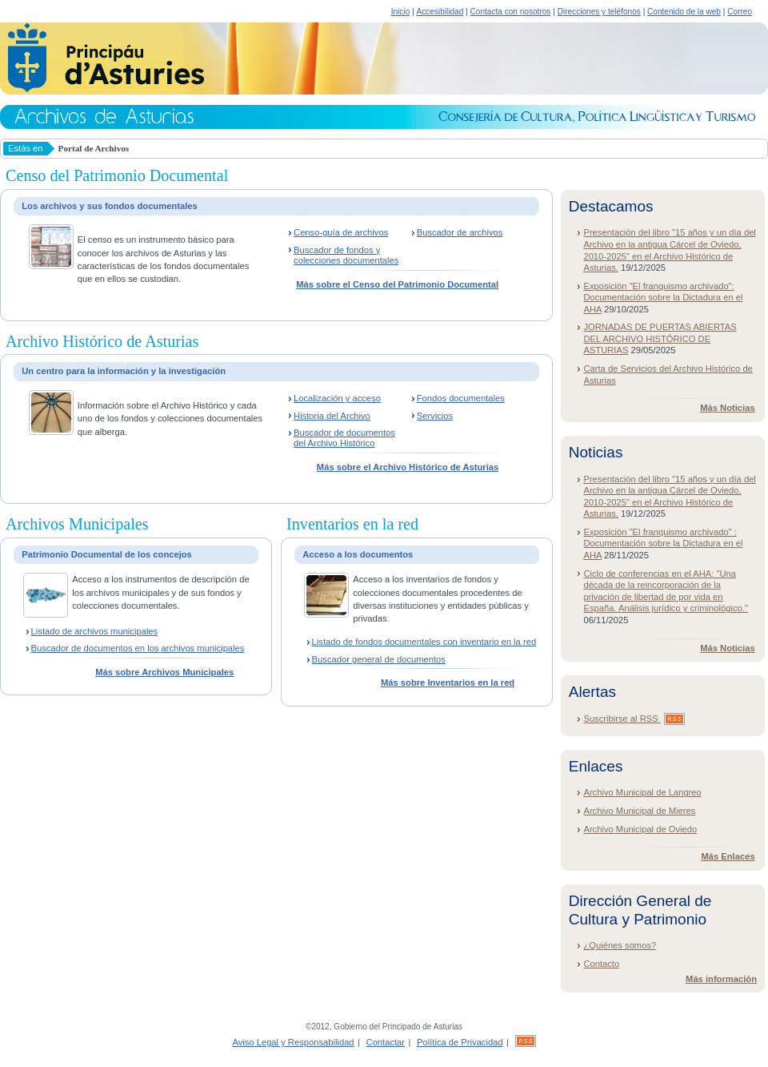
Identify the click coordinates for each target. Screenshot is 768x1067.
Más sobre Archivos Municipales (164, 672)
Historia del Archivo (332, 416)
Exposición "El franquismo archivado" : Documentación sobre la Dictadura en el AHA (662, 543)
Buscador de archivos (460, 232)
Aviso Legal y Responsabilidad (293, 1042)
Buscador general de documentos (379, 659)
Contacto (601, 963)
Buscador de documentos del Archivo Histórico (344, 438)
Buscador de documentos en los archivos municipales (138, 648)
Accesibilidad (439, 11)
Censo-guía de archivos (341, 232)
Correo (739, 11)
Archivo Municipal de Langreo (642, 792)
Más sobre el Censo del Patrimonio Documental (397, 284)
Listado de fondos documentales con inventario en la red (424, 641)
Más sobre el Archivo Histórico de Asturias (407, 467)
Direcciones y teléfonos (599, 11)
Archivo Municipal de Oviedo (640, 829)
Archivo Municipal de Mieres (639, 810)
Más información (721, 979)
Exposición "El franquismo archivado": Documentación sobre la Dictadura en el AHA (662, 297)
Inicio (400, 11)
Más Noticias (727, 408)
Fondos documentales (461, 398)
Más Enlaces (727, 856)
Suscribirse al (633, 718)
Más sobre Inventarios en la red (447, 682)
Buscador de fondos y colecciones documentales (346, 255)
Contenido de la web (684, 11)
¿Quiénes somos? (619, 945)
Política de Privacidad (460, 1042)
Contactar (386, 1042)
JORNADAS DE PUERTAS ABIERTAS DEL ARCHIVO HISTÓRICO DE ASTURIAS (659, 338)
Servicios (435, 416)
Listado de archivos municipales (94, 631)
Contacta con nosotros (510, 11)
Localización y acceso (337, 398)
